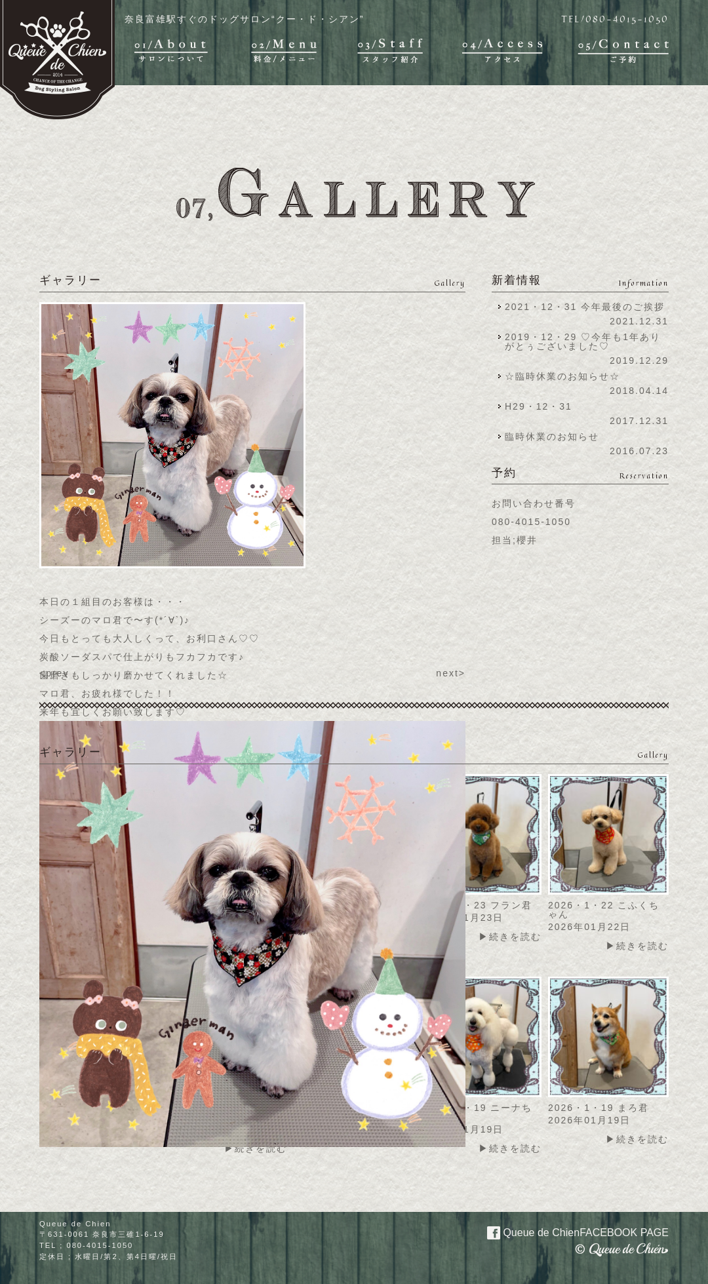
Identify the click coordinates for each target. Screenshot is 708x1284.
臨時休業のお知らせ (552, 436)
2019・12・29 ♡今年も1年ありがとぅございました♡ (583, 341)
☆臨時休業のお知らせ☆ (562, 376)
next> (450, 673)
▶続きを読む (510, 936)
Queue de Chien (570, 1231)
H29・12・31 (542, 406)
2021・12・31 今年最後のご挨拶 (585, 307)
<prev (54, 673)
